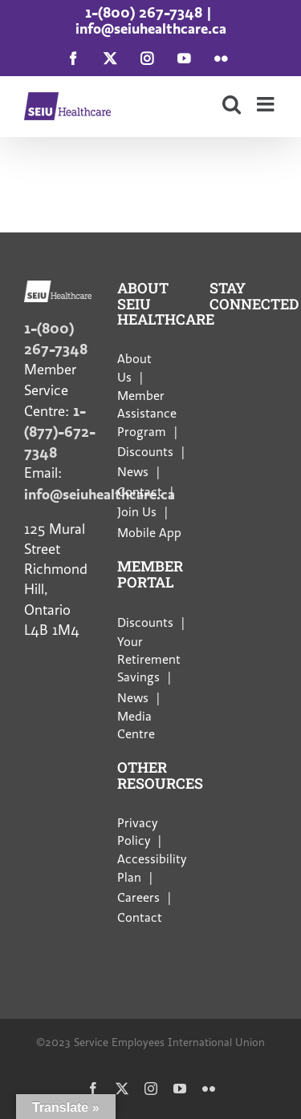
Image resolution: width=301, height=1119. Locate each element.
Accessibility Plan (151, 868)
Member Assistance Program (147, 414)
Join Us (137, 512)
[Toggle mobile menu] (267, 104)
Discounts (145, 452)
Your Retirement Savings (149, 660)
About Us (134, 368)
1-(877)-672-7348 (60, 432)
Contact (139, 492)
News (132, 472)
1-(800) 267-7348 (143, 12)
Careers (138, 898)
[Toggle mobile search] (231, 104)
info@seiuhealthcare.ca (150, 28)
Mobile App (149, 533)
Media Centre (136, 725)
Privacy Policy (137, 832)
